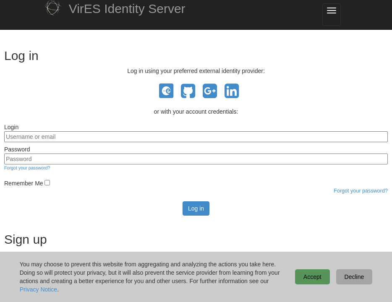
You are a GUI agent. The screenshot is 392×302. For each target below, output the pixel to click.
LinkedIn (232, 91)
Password (17, 149)
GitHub (188, 91)
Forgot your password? (27, 167)
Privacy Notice (38, 289)
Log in (196, 208)
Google (210, 91)
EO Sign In (166, 91)
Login (11, 127)
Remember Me (23, 183)
